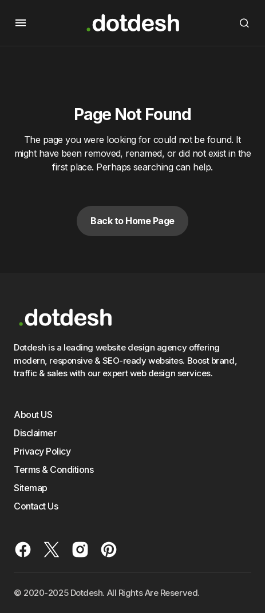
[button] (20, 23)
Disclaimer (35, 433)
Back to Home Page (132, 220)
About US (33, 414)
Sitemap (31, 487)
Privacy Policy (42, 451)
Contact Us (36, 506)
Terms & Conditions (53, 469)
